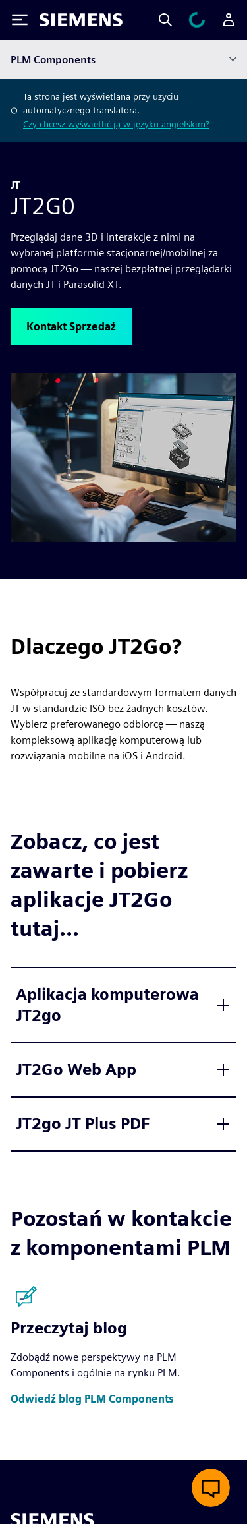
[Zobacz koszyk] (197, 20)
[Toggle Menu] (20, 20)
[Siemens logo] (81, 19)
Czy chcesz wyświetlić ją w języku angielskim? (116, 124)
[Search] (165, 20)
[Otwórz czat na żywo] (211, 1488)
